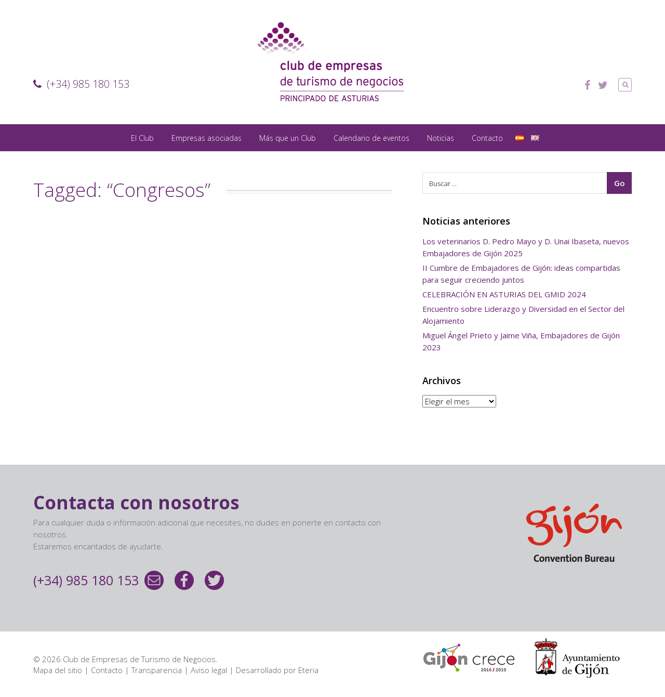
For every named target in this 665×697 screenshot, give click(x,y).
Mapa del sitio (57, 670)
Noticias (440, 138)
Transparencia (156, 670)
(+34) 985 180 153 (81, 84)
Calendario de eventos (371, 138)
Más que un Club (287, 138)
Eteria (308, 670)
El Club (142, 138)
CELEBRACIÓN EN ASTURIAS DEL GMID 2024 (504, 294)
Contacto (487, 138)
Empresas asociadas (206, 138)
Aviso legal (209, 670)
